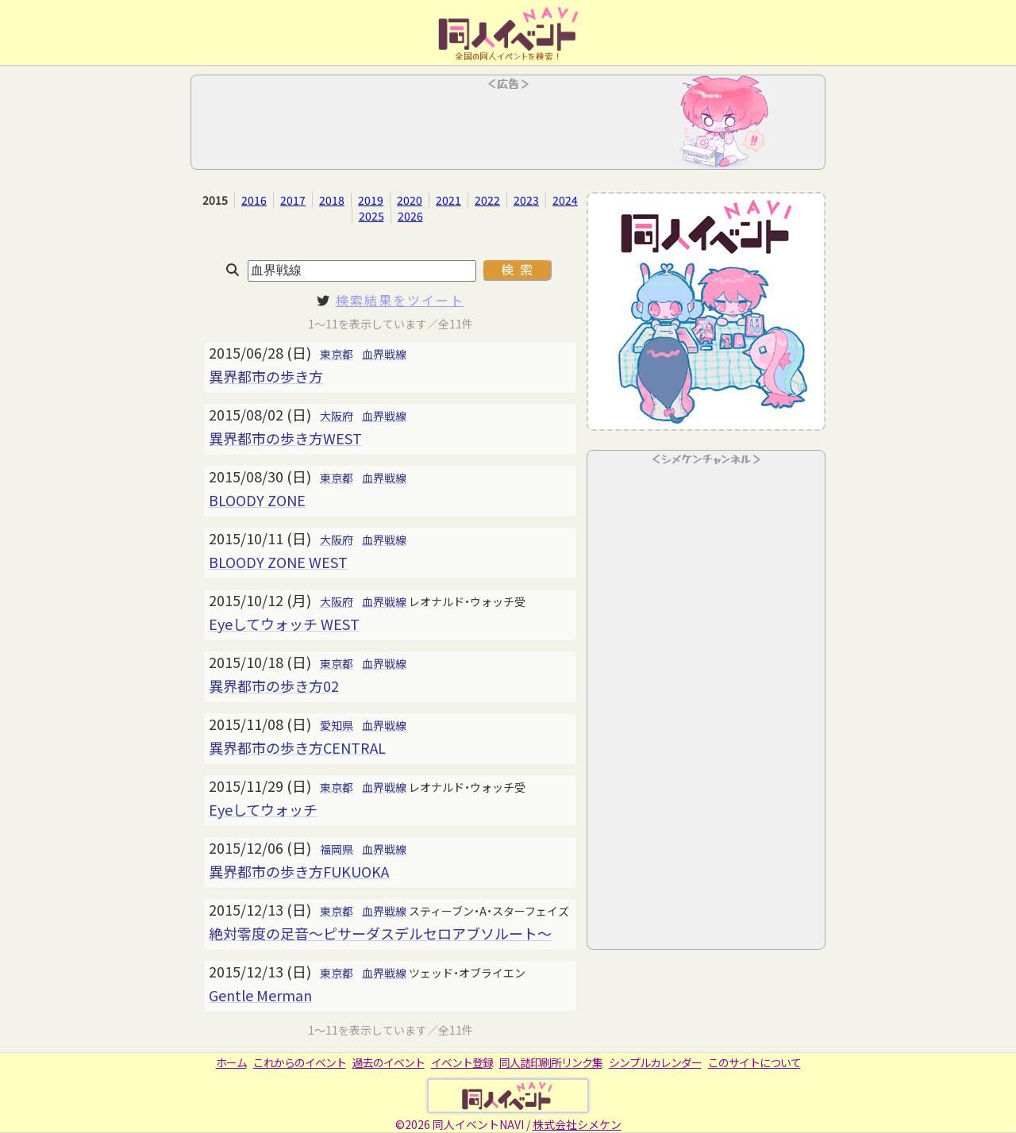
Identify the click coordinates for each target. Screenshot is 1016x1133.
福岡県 (336, 849)
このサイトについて (754, 1062)
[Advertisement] (508, 127)
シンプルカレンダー (655, 1062)
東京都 (336, 354)
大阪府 (336, 416)
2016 (254, 200)
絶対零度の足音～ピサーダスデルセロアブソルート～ (380, 933)
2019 (370, 200)
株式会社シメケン (577, 1124)
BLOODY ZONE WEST (278, 561)
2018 (331, 200)
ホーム (231, 1062)
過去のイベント (388, 1062)
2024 (565, 200)
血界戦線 (384, 354)
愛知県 (336, 725)
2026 (410, 216)
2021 (448, 200)
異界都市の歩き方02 (274, 685)
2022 (487, 200)
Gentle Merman (260, 995)
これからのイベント (299, 1062)
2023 (526, 200)
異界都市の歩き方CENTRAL (297, 747)
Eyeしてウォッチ (263, 809)
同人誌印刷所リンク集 (550, 1062)
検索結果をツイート (400, 299)
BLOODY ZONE (257, 500)
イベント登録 (462, 1062)
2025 (371, 216)
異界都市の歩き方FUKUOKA (299, 871)
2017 (293, 200)
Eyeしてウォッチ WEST (284, 623)
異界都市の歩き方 (266, 376)
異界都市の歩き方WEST (285, 438)
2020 (409, 200)
